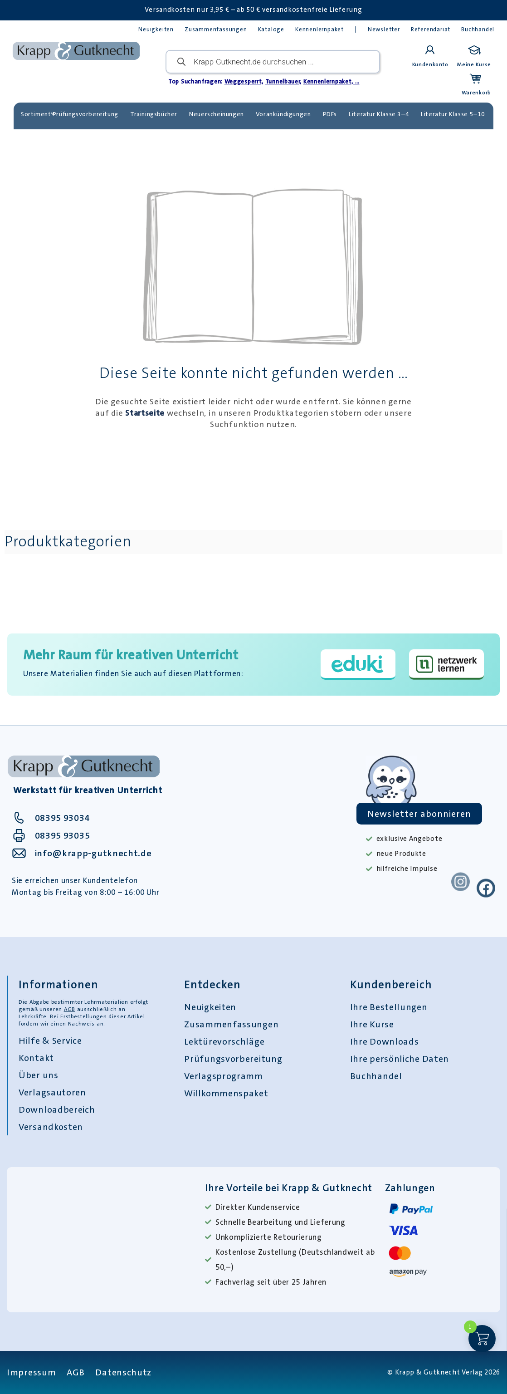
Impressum (31, 1372)
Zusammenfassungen (216, 29)
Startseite (145, 412)
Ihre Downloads (384, 1041)
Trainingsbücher (153, 114)
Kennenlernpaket (319, 29)
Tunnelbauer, (283, 81)
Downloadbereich (57, 1109)
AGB (69, 1009)
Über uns (38, 1075)
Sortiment (38, 114)
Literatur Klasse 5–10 (453, 114)
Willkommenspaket (226, 1093)
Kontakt (36, 1058)
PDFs (330, 114)
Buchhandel (477, 29)
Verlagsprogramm (223, 1076)
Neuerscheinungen (216, 114)
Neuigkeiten (156, 29)
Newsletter (384, 29)
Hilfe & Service (50, 1040)
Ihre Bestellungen (389, 1007)
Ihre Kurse (372, 1024)
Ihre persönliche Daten (399, 1059)
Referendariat (430, 29)
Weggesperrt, (243, 81)
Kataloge (271, 29)
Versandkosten (51, 1127)
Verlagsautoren (52, 1092)
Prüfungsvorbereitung (85, 114)
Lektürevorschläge (224, 1041)
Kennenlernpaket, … (331, 81)
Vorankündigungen (283, 114)
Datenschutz (123, 1372)
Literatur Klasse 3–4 (379, 114)
